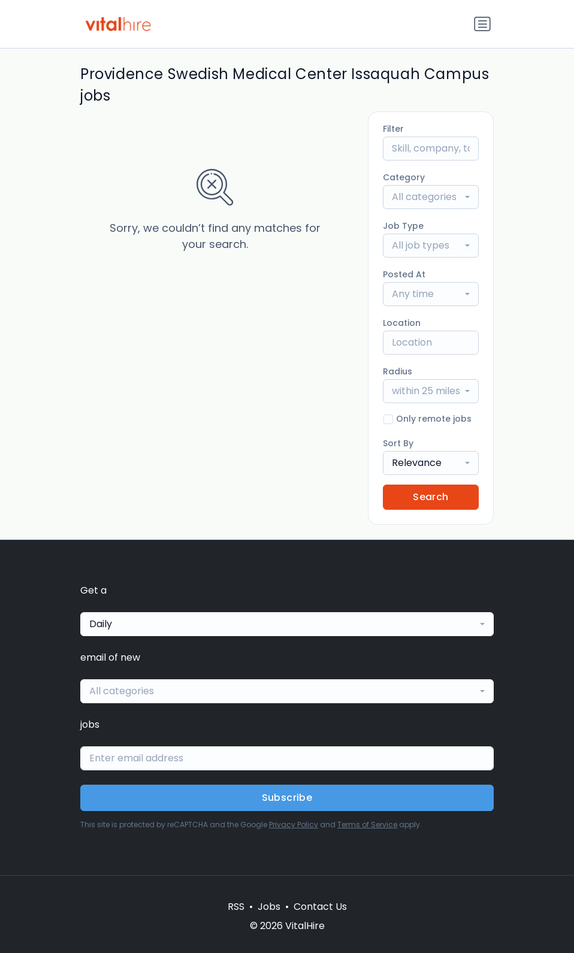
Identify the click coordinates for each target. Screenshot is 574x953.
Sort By (398, 443)
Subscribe (287, 797)
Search (430, 497)
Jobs (269, 906)
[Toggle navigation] (482, 24)
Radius (397, 371)
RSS (236, 906)
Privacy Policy (293, 824)
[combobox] (431, 197)
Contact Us (320, 906)
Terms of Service (367, 824)
